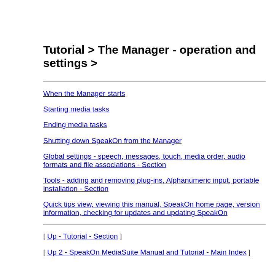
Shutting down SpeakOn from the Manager (112, 141)
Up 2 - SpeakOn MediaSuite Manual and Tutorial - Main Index (147, 252)
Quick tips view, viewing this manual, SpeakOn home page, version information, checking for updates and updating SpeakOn (151, 208)
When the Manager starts (84, 93)
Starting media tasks (76, 109)
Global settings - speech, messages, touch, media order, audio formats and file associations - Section (144, 160)
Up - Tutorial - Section (82, 236)
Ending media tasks (75, 125)
